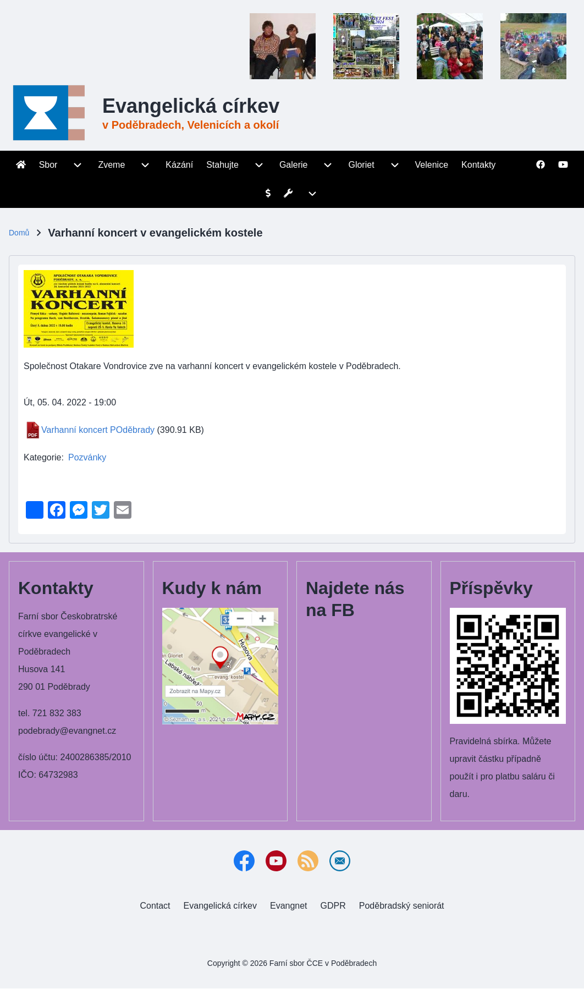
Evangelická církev (190, 106)
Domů (19, 232)
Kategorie (43, 457)
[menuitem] (20, 165)
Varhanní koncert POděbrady (98, 430)
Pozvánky (87, 457)
